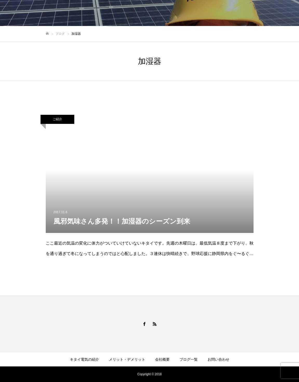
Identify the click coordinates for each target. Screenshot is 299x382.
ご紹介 (57, 119)
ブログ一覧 (189, 359)
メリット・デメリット (127, 359)
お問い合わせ (218, 359)
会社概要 (162, 359)
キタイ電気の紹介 (84, 359)
